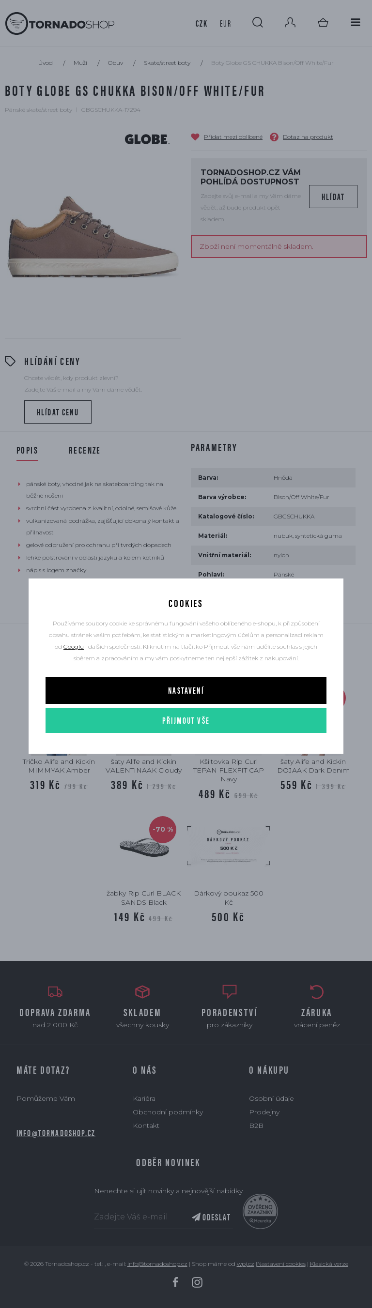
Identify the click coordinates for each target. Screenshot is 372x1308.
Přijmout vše (186, 720)
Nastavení (185, 690)
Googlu (73, 646)
